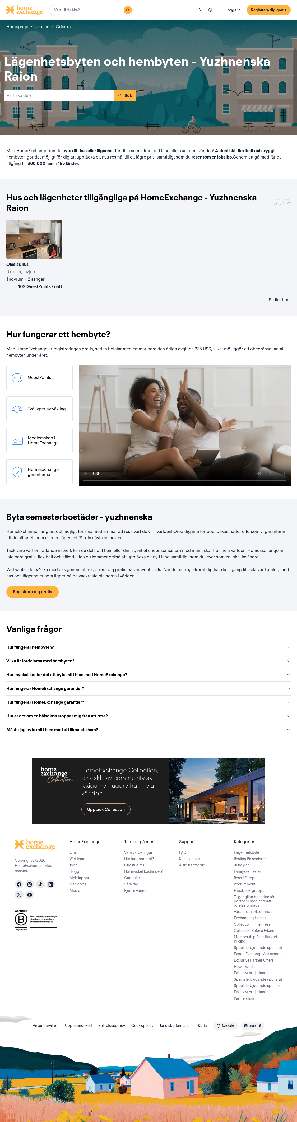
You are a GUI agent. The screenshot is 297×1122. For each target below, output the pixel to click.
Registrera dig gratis (268, 10)
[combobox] (91, 10)
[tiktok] (40, 884)
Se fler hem (280, 299)
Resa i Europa (245, 878)
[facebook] (19, 884)
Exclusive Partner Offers (254, 960)
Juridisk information (176, 1025)
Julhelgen (242, 865)
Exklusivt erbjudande (251, 973)
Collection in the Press (252, 924)
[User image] (53, 250)
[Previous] (277, 202)
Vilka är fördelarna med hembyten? (148, 661)
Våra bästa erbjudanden (254, 912)
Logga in (232, 10)
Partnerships (244, 998)
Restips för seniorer (250, 859)
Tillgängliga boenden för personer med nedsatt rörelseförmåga (254, 901)
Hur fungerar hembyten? (148, 647)
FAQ (183, 852)
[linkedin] (51, 884)
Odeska (63, 26)
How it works (245, 967)
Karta (202, 1025)
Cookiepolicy (142, 1025)
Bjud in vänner (136, 890)
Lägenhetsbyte (246, 852)
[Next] (287, 202)
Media (74, 890)
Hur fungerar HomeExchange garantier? (148, 688)
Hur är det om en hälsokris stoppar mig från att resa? (148, 715)
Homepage (17, 26)
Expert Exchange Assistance (257, 954)
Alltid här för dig (192, 865)
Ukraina (42, 26)
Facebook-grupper (250, 890)
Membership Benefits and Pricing (255, 939)
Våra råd (131, 884)
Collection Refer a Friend (254, 931)
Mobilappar (79, 878)
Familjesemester (247, 871)
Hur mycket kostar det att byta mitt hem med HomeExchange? (148, 674)
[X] (19, 895)
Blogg (74, 871)
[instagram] (29, 884)
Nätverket (77, 884)
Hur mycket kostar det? (143, 871)
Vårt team (77, 859)
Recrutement (244, 884)
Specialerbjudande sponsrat (258, 947)
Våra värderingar (138, 852)
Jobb (73, 865)
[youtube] (29, 895)
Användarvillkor (46, 1025)
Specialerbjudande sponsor (257, 986)
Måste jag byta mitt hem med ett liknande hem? (148, 729)
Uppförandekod (78, 1025)
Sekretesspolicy (111, 1025)
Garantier (132, 878)
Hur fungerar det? (139, 859)
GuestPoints (134, 865)
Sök (125, 95)
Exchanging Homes (250, 918)
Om (72, 852)
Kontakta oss (189, 859)
